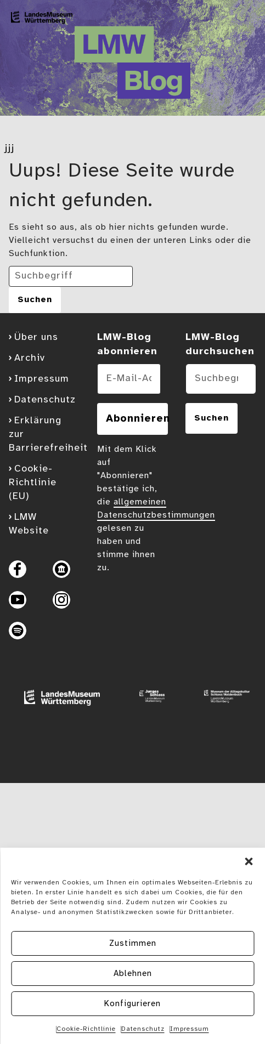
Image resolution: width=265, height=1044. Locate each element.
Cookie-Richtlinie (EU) (33, 483)
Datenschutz (143, 1028)
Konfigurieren (132, 1004)
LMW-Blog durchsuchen (220, 344)
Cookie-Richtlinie (86, 1028)
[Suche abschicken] (35, 300)
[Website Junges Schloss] (147, 700)
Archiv (29, 358)
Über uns (36, 337)
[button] (248, 861)
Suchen (211, 418)
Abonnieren (137, 418)
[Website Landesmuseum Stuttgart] (57, 700)
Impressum (189, 1028)
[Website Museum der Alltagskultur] (222, 700)
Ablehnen (133, 973)
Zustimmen (132, 943)
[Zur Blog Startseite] (42, 20)
